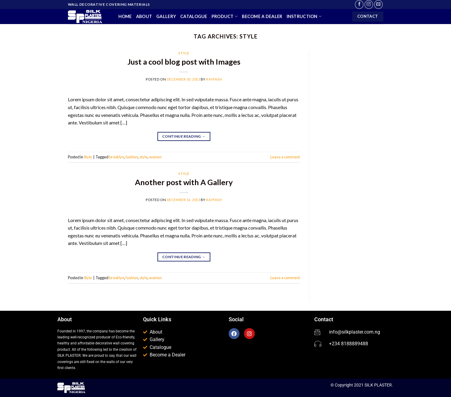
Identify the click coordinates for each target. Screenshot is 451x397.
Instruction (304, 16)
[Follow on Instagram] (368, 4)
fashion (132, 156)
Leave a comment (285, 156)
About (144, 16)
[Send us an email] (378, 4)
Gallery (166, 16)
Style (183, 53)
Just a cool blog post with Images (183, 61)
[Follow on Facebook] (359, 4)
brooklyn (116, 156)
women (155, 156)
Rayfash (214, 79)
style (143, 156)
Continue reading (184, 136)
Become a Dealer (262, 16)
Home (125, 16)
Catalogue (193, 16)
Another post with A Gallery (184, 182)
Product (225, 16)
